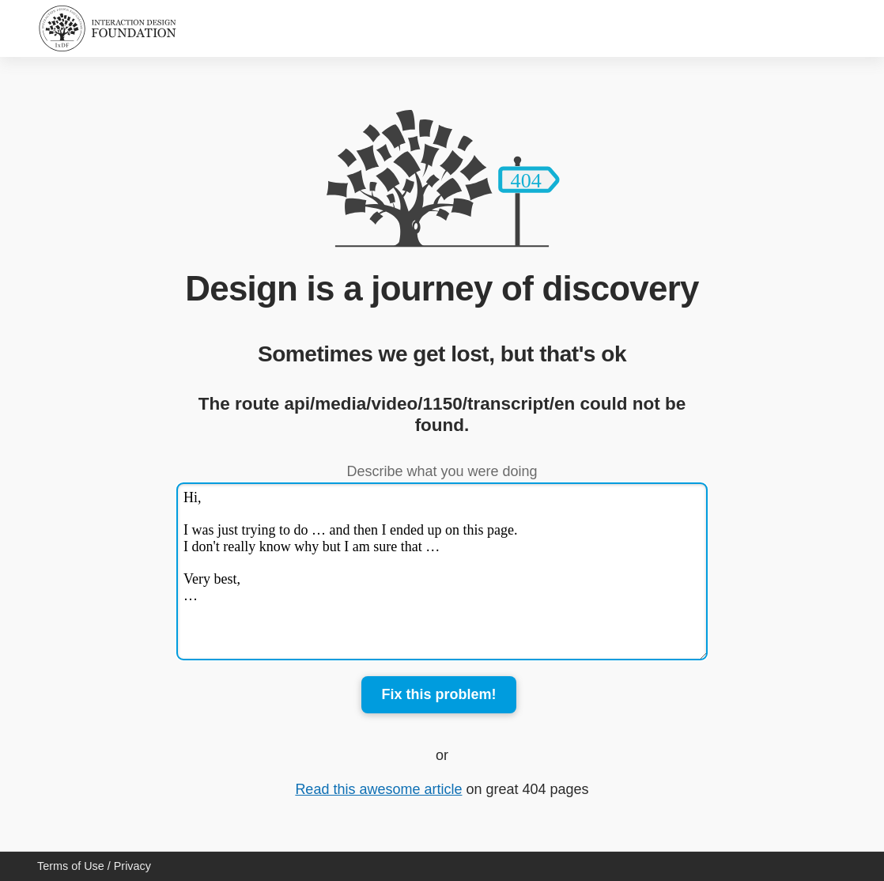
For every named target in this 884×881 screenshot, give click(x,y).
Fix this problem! (438, 694)
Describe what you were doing (441, 471)
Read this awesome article (378, 789)
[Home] (107, 28)
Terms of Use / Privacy (94, 866)
